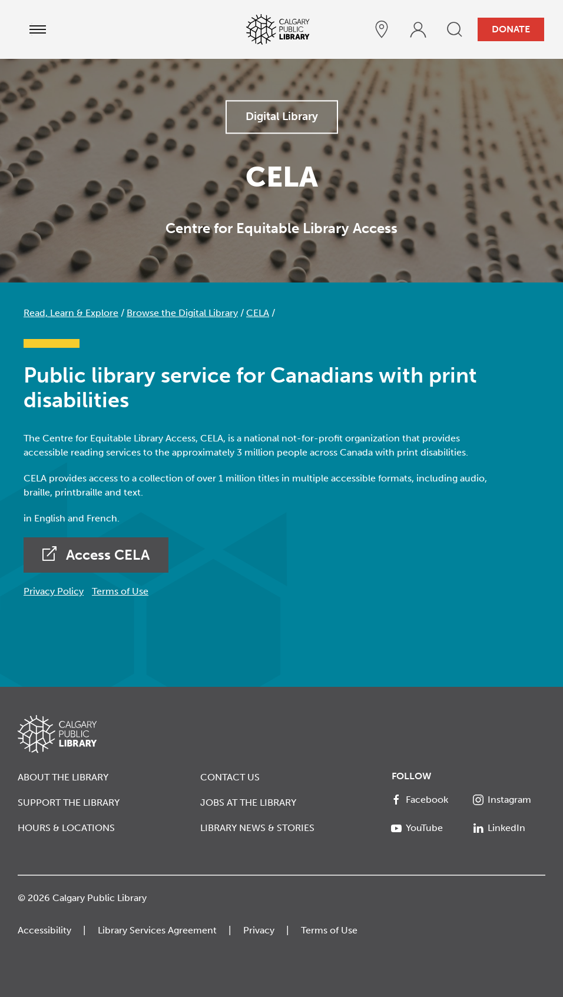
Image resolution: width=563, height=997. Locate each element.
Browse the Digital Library (182, 312)
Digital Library (282, 116)
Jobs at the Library (248, 802)
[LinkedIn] (509, 828)
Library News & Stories (257, 827)
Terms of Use (120, 591)
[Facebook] (427, 799)
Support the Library (69, 802)
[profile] (418, 29)
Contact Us (230, 777)
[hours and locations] (381, 29)
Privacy (258, 930)
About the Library (63, 777)
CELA (257, 312)
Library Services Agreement (157, 930)
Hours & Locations (66, 827)
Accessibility (44, 930)
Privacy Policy (54, 591)
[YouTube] (427, 828)
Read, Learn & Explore (71, 312)
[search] (454, 29)
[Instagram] (509, 799)
